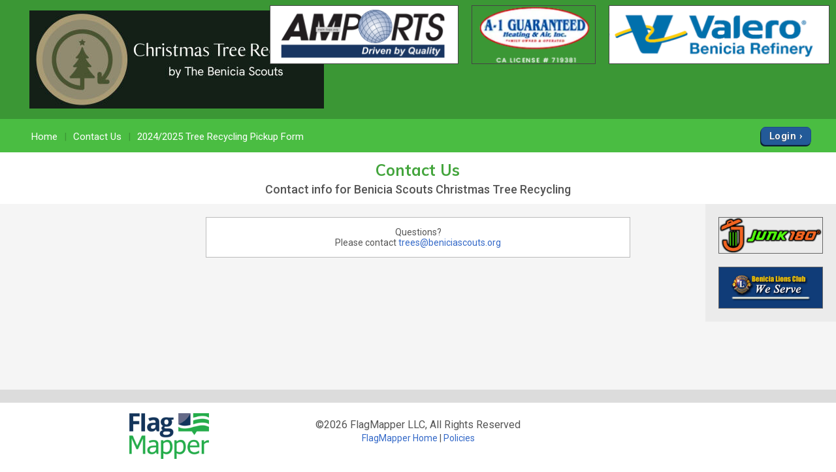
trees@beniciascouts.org (449, 242)
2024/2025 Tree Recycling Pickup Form (220, 137)
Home (44, 137)
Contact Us (97, 137)
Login (782, 136)
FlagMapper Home (400, 438)
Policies (459, 438)
